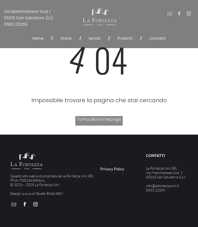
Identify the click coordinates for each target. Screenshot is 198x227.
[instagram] (189, 14)
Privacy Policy (112, 169)
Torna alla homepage (99, 119)
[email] (170, 14)
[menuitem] (39, 38)
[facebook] (179, 14)
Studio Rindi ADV (49, 193)
